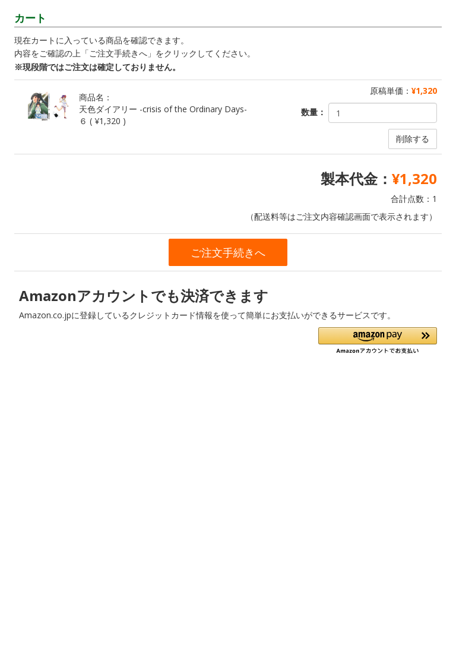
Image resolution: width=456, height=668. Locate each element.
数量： (313, 112)
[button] (377, 340)
